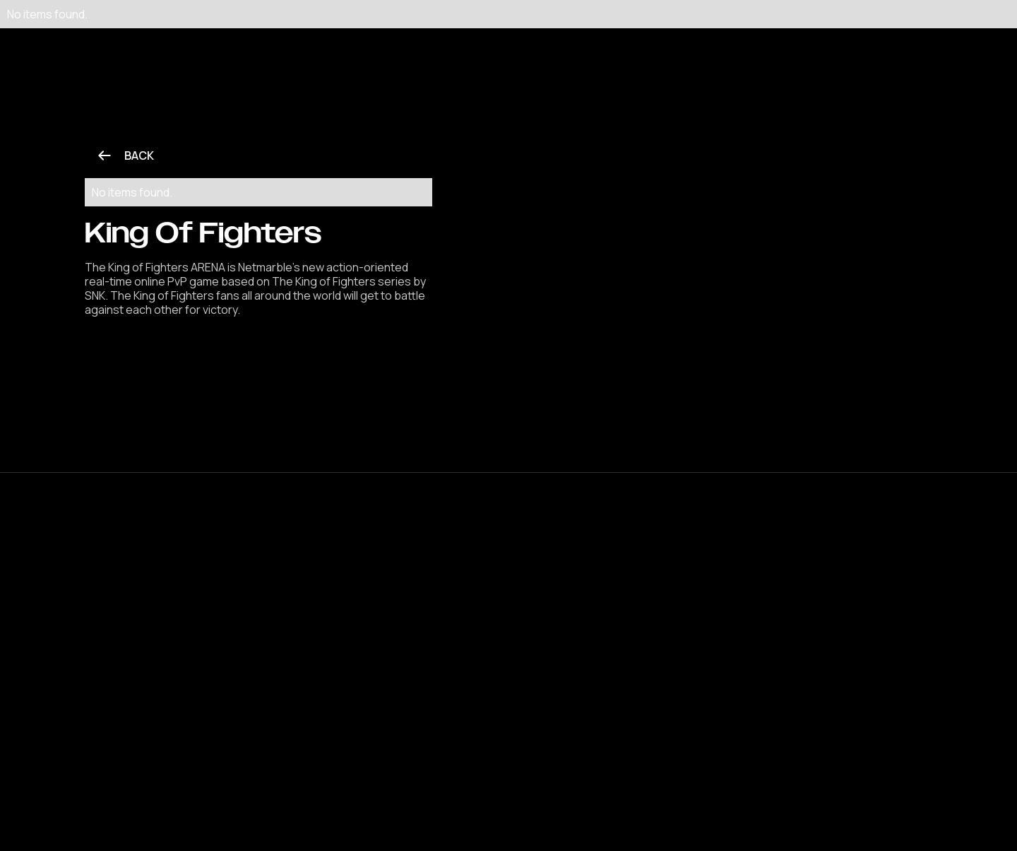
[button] (341, 35)
